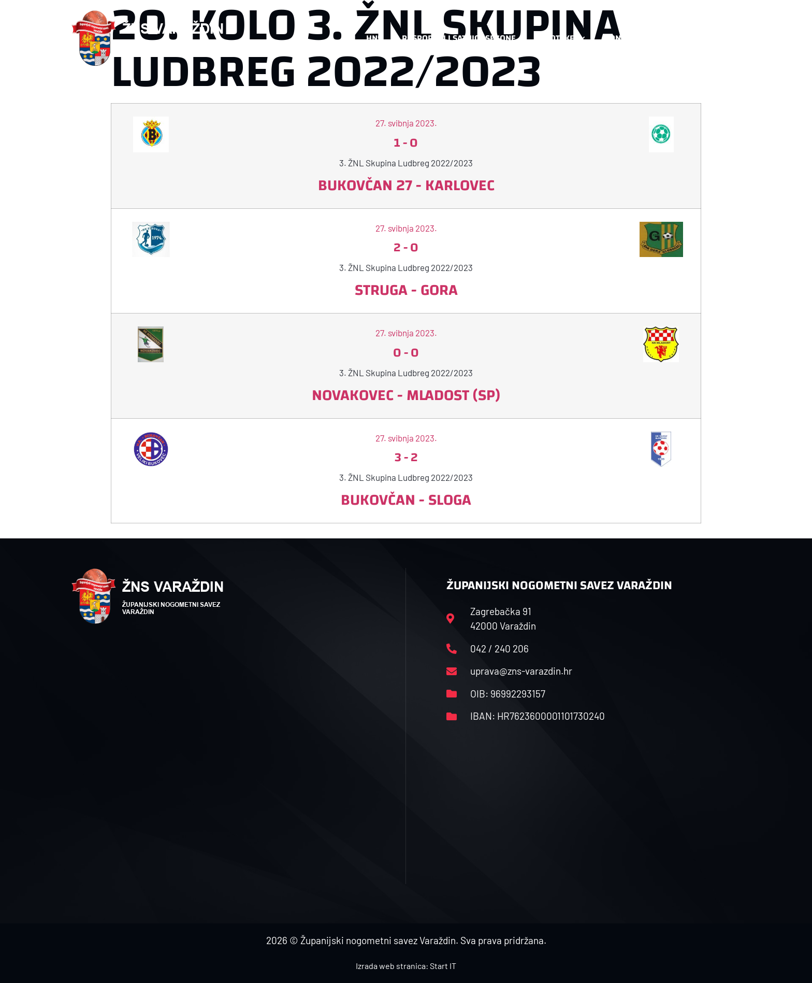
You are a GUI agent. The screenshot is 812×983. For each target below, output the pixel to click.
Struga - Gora (406, 290)
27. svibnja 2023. (406, 123)
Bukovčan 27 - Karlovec (406, 185)
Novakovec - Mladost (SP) (406, 395)
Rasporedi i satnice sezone (459, 38)
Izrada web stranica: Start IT (406, 966)
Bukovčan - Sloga (406, 500)
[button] (720, 38)
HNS (374, 38)
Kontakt (626, 38)
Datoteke (560, 38)
